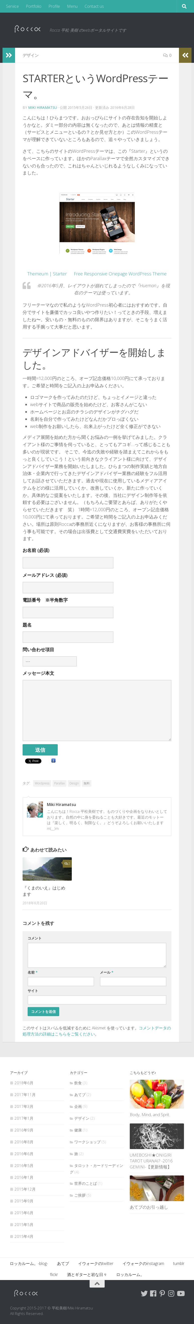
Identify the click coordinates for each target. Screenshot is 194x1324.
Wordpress (42, 783)
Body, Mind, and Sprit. (150, 1114)
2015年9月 (24, 1200)
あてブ (80, 1094)
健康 (78, 1129)
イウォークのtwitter (95, 1263)
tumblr (178, 1263)
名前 (33, 972)
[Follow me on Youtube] (180, 1293)
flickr (54, 1274)
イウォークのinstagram (143, 1263)
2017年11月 (25, 1094)
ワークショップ (87, 1141)
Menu (72, 6)
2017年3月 (24, 1106)
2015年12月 (25, 1189)
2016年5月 (24, 1165)
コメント (35, 938)
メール (106, 972)
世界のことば (85, 1183)
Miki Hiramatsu (42, 107)
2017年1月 (24, 1118)
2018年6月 (24, 1082)
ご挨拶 (80, 1195)
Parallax (59, 783)
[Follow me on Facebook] (153, 1293)
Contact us (94, 6)
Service (12, 6)
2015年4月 (24, 1236)
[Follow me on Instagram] (171, 1293)
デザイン (31, 55)
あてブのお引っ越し (149, 1207)
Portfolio (33, 6)
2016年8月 (24, 1141)
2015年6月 (24, 1212)
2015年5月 (24, 1224)
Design (74, 783)
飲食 (78, 1082)
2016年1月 (24, 1177)
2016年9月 (24, 1129)
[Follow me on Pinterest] (162, 1293)
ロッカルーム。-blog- (29, 1263)
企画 (78, 1106)
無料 (87, 783)
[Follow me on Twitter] (144, 1293)
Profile (54, 6)
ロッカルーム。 (130, 1274)
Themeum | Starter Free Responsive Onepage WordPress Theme (97, 274)
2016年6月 (24, 1153)
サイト (33, 990)
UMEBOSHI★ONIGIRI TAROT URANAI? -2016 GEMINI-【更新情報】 (151, 1161)
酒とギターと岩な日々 (87, 1274)
